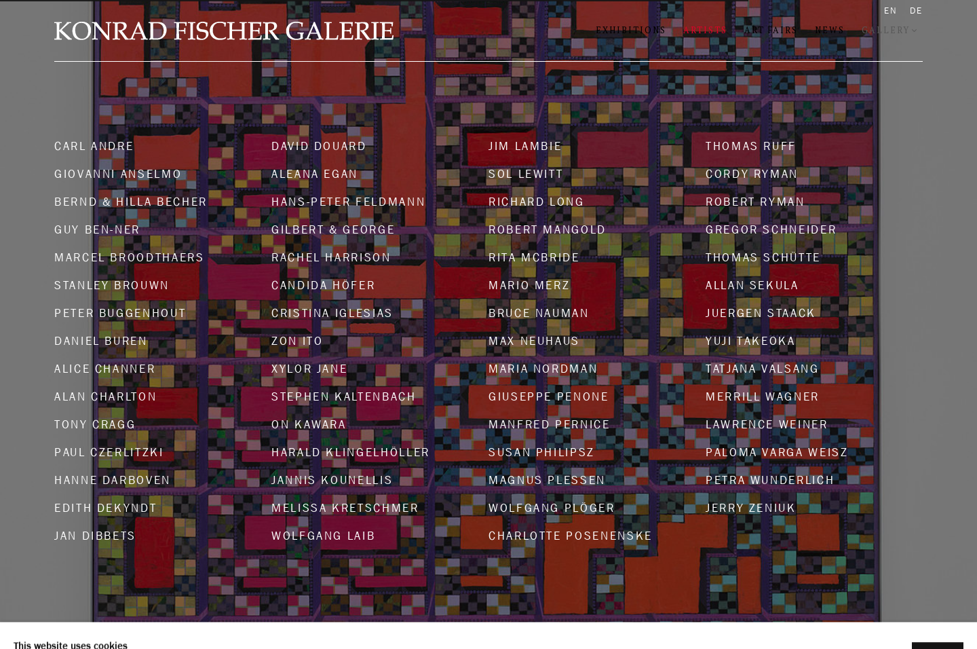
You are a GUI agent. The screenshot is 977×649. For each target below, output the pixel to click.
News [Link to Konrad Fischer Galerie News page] (830, 30)
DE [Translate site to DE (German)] (916, 10)
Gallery (886, 30)
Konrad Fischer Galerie (224, 31)
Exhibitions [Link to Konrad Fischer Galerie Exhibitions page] (631, 30)
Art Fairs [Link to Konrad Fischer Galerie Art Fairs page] (771, 30)
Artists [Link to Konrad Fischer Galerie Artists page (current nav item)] (705, 30)
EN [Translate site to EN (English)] (891, 10)
